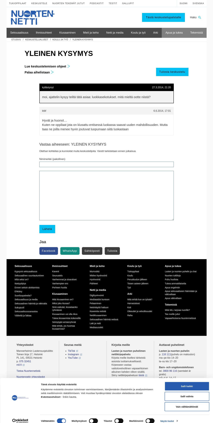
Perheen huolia (59, 287)
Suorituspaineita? (23, 295)
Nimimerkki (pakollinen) (52, 159)
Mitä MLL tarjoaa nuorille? (177, 310)
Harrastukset (133, 303)
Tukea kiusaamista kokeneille (66, 318)
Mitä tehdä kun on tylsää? (139, 299)
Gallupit (128, 3)
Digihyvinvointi (97, 295)
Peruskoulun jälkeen (137, 279)
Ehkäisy (18, 291)
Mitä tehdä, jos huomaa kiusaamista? (63, 327)
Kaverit (55, 271)
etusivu (16, 39)
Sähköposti (92, 250)
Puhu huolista (171, 279)
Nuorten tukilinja (172, 275)
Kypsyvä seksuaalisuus (26, 271)
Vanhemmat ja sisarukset (64, 279)
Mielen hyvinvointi (98, 275)
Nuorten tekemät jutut (68, 3)
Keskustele (39, 3)
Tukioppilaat (17, 3)
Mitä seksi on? (22, 279)
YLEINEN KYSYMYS (82, 39)
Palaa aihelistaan (39, 72)
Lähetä (47, 229)
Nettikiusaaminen (98, 315)
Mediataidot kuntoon (99, 299)
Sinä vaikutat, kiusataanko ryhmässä (65, 308)
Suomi (184, 3)
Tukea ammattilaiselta (175, 283)
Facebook (48, 250)
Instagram (73, 354)
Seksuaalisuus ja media (26, 299)
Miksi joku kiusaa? (61, 303)
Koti (129, 307)
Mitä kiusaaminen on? (62, 299)
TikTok (71, 351)
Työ (129, 287)
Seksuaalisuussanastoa (26, 311)
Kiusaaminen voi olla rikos (65, 314)
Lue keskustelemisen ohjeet (47, 66)
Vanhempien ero (60, 283)
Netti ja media (98, 290)
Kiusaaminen (60, 294)
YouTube (73, 357)
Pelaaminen (95, 303)
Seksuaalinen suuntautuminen (29, 275)
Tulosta (112, 250)
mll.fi (19, 364)
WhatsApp (70, 250)
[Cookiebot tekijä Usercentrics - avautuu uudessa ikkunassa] (20, 417)
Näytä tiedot (167, 417)
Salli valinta (186, 392)
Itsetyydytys (20, 283)
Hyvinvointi (95, 279)
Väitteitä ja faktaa (23, 315)
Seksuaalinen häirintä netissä (104, 319)
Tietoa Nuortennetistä (28, 371)
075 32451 (25, 361)
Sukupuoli (19, 307)
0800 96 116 (170, 371)
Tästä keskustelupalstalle (163, 17)
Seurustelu (57, 275)
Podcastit (97, 3)
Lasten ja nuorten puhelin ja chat (180, 271)
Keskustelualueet (36, 39)
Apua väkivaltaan (173, 298)
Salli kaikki (187, 382)
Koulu (130, 275)
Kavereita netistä (98, 311)
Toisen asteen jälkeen (137, 283)
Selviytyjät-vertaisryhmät (64, 322)
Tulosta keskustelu (172, 71)
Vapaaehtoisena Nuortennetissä (180, 318)
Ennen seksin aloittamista (27, 287)
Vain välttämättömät (187, 402)
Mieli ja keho (97, 266)
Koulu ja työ (60, 39)
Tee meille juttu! (172, 314)
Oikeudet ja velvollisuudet (139, 311)
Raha (130, 315)
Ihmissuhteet (60, 266)
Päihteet (94, 283)
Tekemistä (171, 304)
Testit (113, 3)
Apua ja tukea (173, 266)
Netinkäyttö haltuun (99, 307)
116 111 (166, 354)
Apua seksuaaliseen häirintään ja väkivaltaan (181, 293)
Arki (129, 294)
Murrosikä (94, 271)
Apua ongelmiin (172, 287)
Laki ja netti (95, 323)
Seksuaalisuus (23, 266)
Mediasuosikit (96, 327)
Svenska (198, 3)
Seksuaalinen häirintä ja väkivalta (31, 303)
